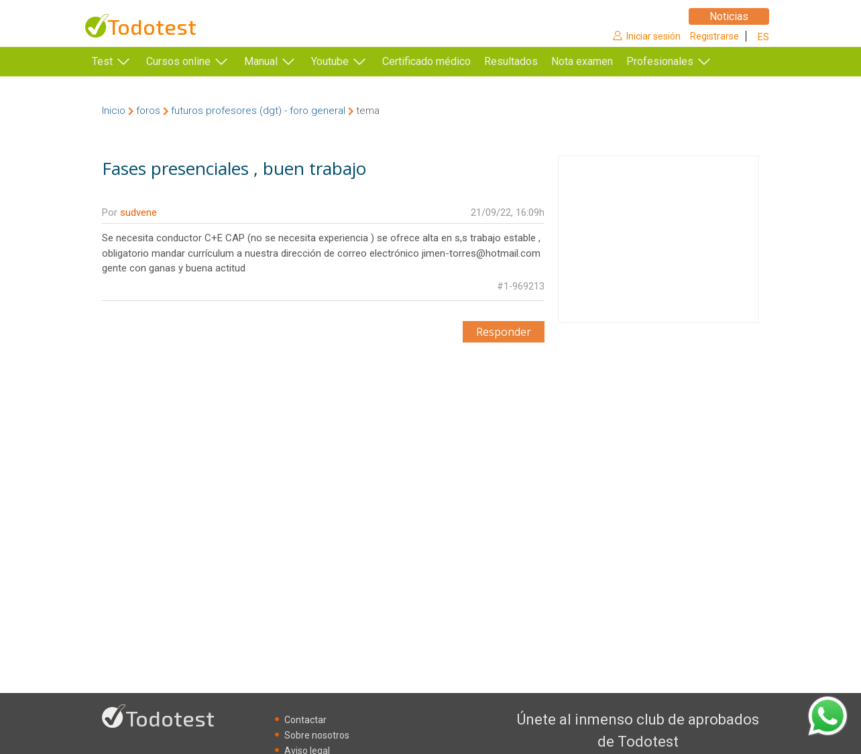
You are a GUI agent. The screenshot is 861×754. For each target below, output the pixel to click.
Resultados (531, 61)
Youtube (330, 61)
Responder (503, 331)
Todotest (151, 26)
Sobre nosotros (316, 735)
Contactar (305, 719)
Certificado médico (426, 61)
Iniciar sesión (653, 36)
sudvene (138, 212)
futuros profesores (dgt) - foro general (258, 111)
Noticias (728, 16)
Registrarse (714, 36)
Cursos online (178, 61)
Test (102, 61)
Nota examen (602, 61)
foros (148, 111)
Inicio (113, 111)
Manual (261, 61)
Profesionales (679, 61)
